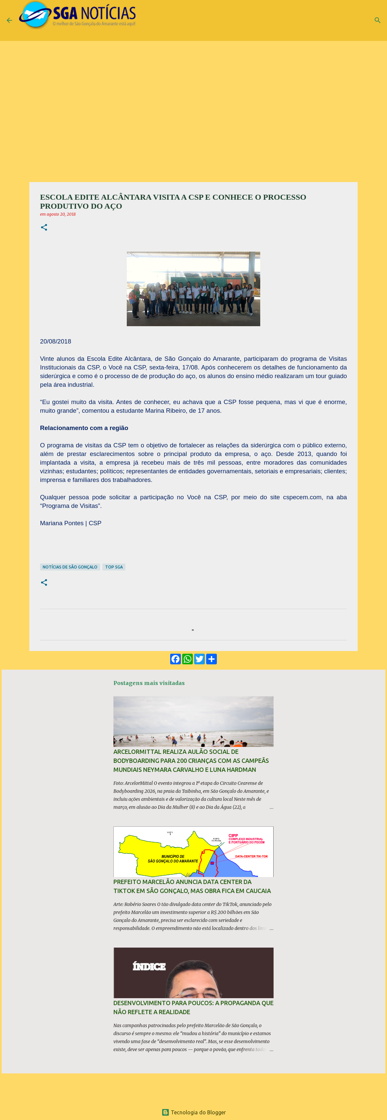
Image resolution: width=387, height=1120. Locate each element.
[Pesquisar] (378, 20)
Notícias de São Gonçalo (70, 567)
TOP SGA (114, 567)
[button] (44, 227)
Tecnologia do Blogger (193, 1112)
